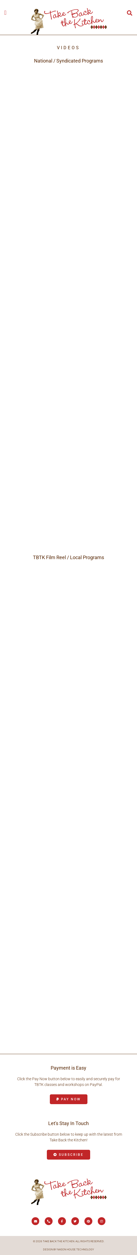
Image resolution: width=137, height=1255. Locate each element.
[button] (5, 12)
